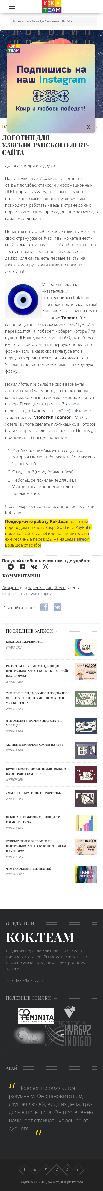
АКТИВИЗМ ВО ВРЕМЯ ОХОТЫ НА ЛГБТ (34, 744)
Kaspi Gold (55, 527)
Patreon (81, 539)
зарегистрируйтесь (46, 587)
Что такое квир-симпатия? (28, 868)
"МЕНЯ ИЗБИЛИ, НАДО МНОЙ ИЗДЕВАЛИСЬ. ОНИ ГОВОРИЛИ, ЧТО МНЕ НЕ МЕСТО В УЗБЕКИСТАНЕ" (38, 698)
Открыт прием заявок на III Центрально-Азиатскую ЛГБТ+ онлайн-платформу (38, 846)
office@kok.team (73, 411)
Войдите (10, 587)
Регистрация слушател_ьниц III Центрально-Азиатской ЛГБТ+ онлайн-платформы (38, 671)
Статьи (26, 21)
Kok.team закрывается (24, 641)
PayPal (81, 527)
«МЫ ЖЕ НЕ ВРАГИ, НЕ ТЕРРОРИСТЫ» (34, 793)
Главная (17, 21)
